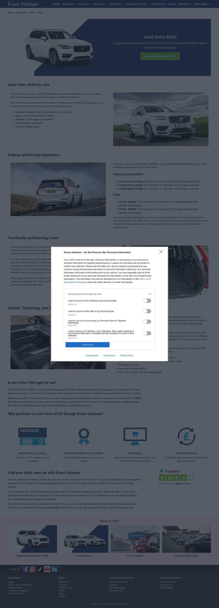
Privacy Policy (126, 355)
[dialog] (109, 304)
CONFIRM (87, 344)
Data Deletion (92, 355)
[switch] (147, 301)
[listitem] (109, 294)
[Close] (162, 253)
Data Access (109, 355)
